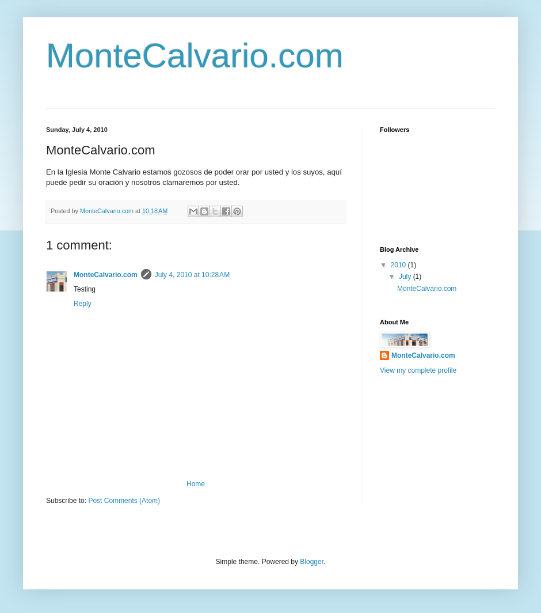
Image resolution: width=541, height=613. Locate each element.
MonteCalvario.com (195, 55)
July (406, 277)
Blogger (311, 562)
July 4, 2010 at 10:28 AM (192, 275)
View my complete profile (418, 370)
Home (195, 484)
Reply (83, 304)
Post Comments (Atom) (124, 501)
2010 (399, 265)
